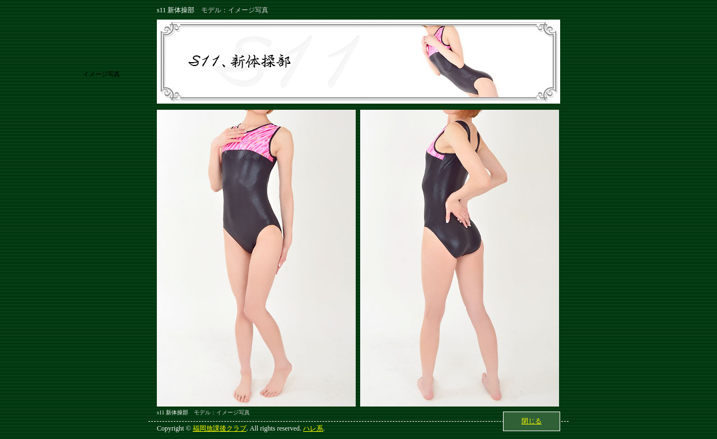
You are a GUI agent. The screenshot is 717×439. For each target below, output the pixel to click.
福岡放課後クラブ (219, 428)
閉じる (532, 421)
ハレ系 (313, 428)
